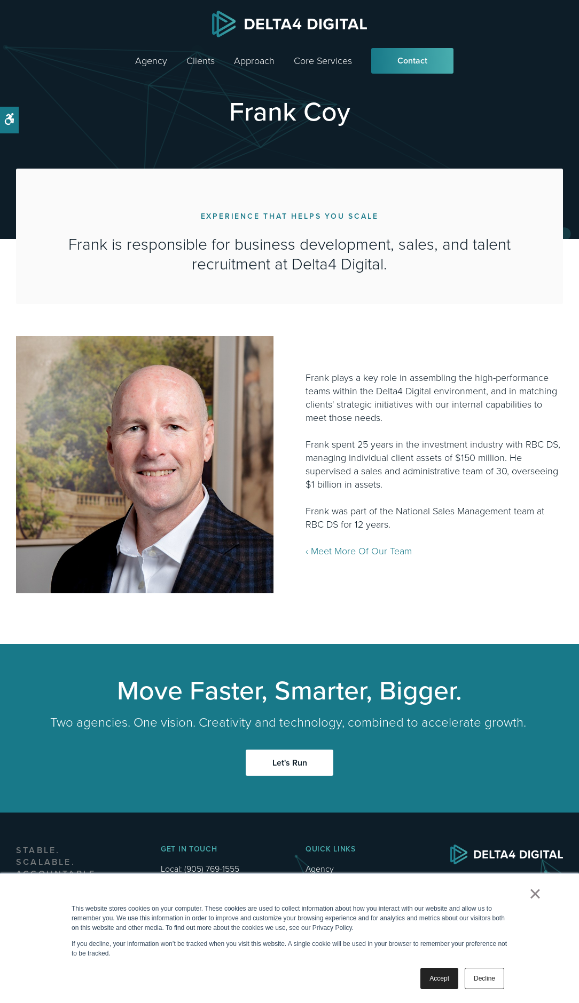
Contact (412, 60)
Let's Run (289, 763)
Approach (254, 61)
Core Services (323, 61)
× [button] (535, 893)
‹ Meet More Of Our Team (359, 551)
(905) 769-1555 (211, 869)
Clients (200, 61)
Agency (151, 61)
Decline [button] (484, 978)
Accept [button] (439, 978)
